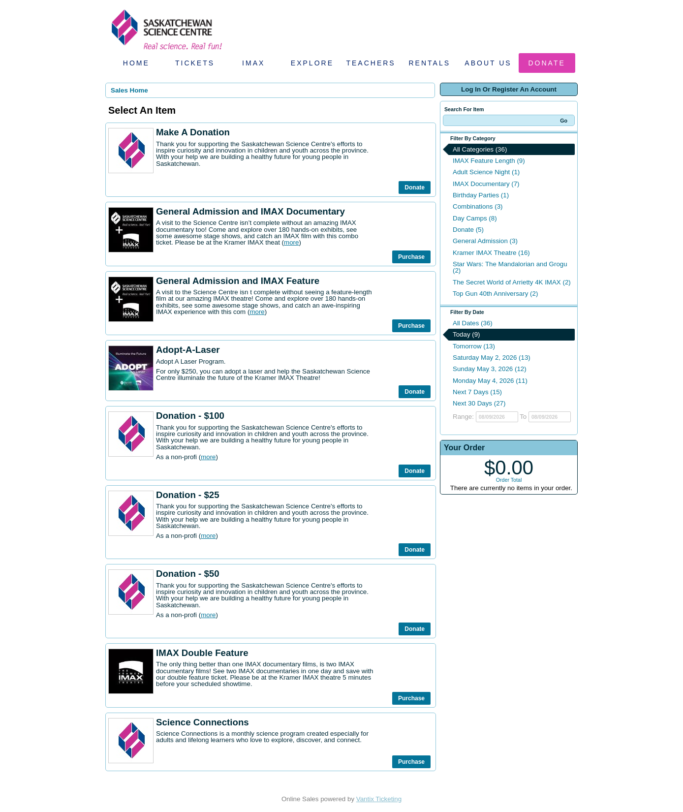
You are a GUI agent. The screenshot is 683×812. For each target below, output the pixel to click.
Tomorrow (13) (474, 346)
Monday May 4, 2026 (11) (490, 380)
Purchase (411, 256)
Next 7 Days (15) (477, 392)
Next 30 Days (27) (479, 403)
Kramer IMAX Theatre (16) (491, 252)
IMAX (253, 63)
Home (136, 63)
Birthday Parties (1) (481, 195)
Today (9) (466, 334)
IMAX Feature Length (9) (489, 160)
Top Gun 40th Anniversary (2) (495, 293)
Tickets (195, 63)
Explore (312, 63)
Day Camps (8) (475, 218)
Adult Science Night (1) (486, 172)
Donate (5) (468, 229)
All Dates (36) (473, 323)
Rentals (430, 63)
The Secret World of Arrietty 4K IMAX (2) (512, 282)
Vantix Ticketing (379, 799)
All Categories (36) (480, 149)
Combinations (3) (477, 206)
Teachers (370, 63)
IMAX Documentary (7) (486, 183)
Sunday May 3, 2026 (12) (490, 369)
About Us (488, 63)
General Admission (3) (485, 241)
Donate (546, 63)
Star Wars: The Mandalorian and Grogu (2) (510, 267)
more (291, 242)
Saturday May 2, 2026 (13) (491, 357)
